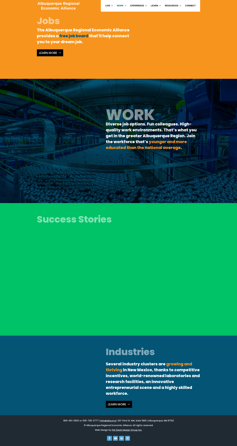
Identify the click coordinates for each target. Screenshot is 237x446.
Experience (137, 6)
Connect (190, 6)
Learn (154, 6)
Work (120, 6)
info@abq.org (108, 420)
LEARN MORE (48, 53)
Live (107, 6)
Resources (171, 6)
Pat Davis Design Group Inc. (127, 430)
